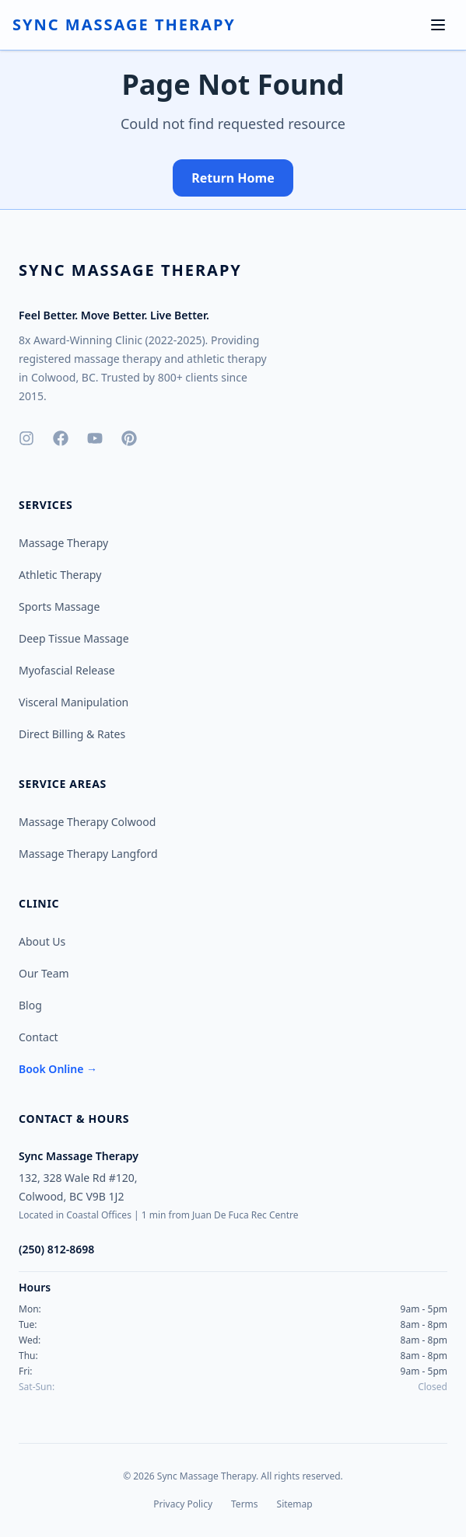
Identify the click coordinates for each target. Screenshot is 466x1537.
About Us (42, 941)
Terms (244, 1504)
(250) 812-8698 (56, 1249)
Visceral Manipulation (73, 702)
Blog (30, 1005)
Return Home (233, 177)
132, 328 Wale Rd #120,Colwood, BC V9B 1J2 (78, 1187)
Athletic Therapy (60, 574)
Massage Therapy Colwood (87, 821)
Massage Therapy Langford (88, 853)
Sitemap (295, 1504)
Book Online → (58, 1068)
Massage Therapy (63, 542)
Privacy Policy (182, 1504)
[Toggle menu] (438, 24)
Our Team (44, 973)
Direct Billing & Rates (72, 734)
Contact (38, 1037)
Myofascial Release (67, 670)
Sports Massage (59, 606)
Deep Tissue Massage (74, 638)
